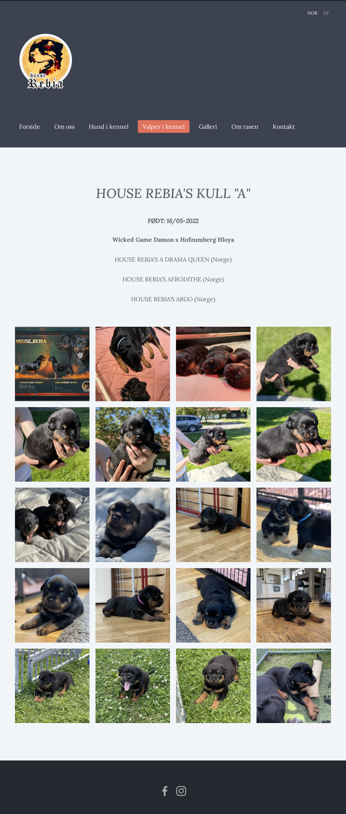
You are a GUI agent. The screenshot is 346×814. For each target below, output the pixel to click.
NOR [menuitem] (312, 13)
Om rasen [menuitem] (247, 126)
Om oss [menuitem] (67, 126)
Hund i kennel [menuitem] (111, 126)
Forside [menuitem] (31, 126)
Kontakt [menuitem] (286, 126)
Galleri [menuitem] (210, 126)
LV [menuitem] (326, 13)
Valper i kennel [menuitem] (166, 126)
